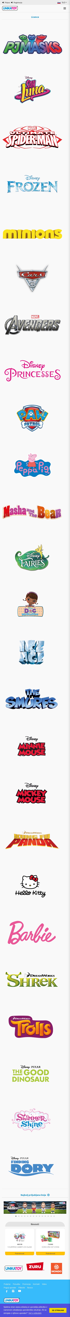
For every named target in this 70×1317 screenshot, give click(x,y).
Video (44, 1284)
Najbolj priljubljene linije (33, 1195)
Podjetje (7, 1284)
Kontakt (36, 1284)
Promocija (26, 1284)
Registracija (18, 2)
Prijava (7, 2)
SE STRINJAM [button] (58, 1310)
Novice (30, 1287)
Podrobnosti (19, 1253)
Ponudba (16, 1284)
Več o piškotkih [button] (34, 1313)
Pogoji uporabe (10, 1287)
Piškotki (21, 1287)
